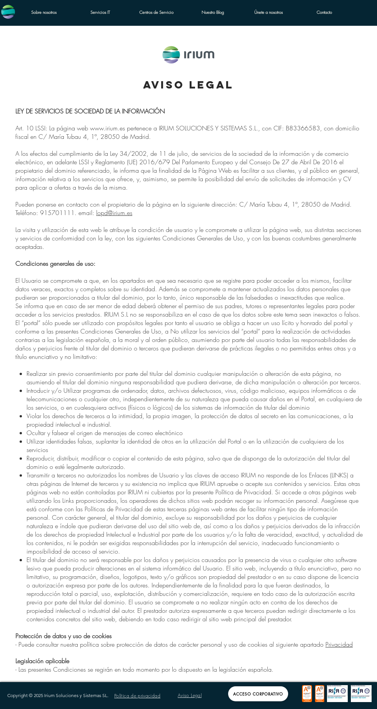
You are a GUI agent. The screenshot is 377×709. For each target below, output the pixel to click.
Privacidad (339, 644)
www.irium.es (107, 128)
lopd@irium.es (114, 213)
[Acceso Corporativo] (258, 693)
